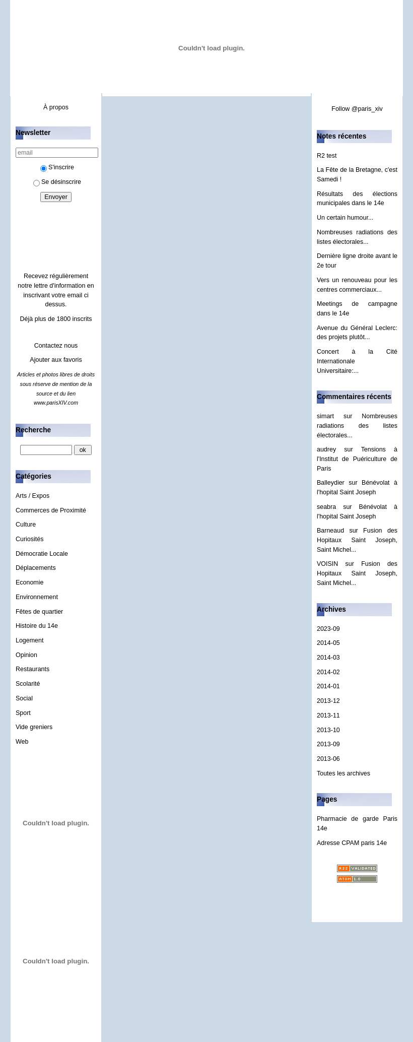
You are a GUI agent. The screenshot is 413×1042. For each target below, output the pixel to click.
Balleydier (331, 482)
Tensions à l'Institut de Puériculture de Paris (357, 459)
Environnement (37, 597)
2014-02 (328, 672)
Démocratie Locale (42, 553)
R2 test (327, 155)
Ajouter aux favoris (56, 359)
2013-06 (328, 758)
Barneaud (330, 530)
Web (22, 741)
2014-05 (328, 642)
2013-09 (328, 744)
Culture (26, 524)
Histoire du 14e (37, 625)
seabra (326, 506)
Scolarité (28, 683)
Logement (29, 640)
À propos (55, 107)
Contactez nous (56, 345)
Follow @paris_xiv (356, 108)
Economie (29, 582)
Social (24, 698)
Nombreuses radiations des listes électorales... (357, 425)
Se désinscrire (57, 181)
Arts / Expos (32, 495)
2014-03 (328, 657)
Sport (23, 713)
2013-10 (328, 730)
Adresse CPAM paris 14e (352, 842)
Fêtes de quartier (39, 611)
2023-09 (328, 628)
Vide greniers (34, 727)
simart (325, 416)
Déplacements (36, 567)
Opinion (26, 655)
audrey (326, 449)
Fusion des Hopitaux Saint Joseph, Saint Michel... (357, 540)
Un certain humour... (345, 217)
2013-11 (328, 715)
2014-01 (328, 686)
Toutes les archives (343, 773)
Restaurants (32, 669)
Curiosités (29, 539)
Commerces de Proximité (51, 510)
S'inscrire (57, 167)
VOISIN (327, 563)
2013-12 (328, 700)
